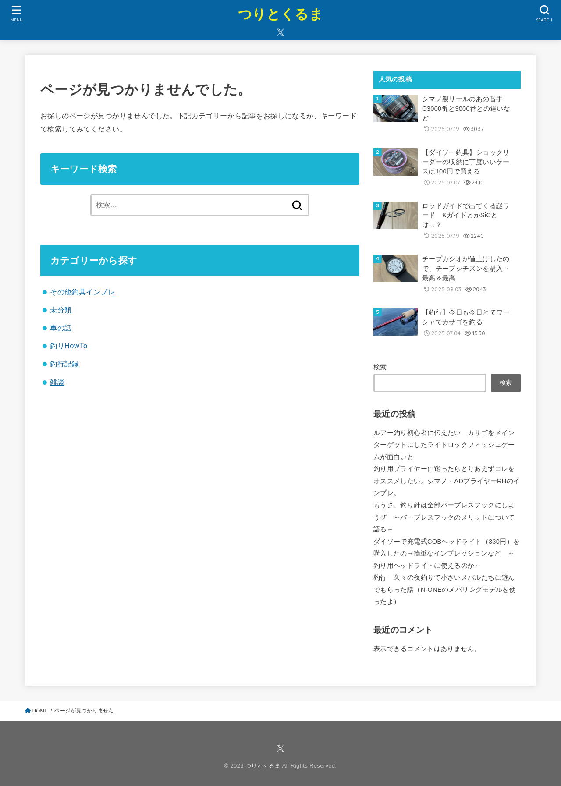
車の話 (60, 328)
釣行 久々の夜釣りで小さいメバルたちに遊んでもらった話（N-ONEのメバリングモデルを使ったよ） (444, 589)
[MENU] (16, 13)
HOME (40, 710)
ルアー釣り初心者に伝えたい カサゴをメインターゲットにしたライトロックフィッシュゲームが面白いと (444, 444)
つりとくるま (280, 14)
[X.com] (280, 32)
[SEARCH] (544, 13)
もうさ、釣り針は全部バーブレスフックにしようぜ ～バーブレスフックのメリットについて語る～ (444, 517)
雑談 (57, 382)
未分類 (60, 310)
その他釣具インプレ (82, 292)
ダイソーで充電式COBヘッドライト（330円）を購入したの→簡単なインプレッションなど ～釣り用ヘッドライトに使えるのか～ (446, 553)
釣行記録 (64, 364)
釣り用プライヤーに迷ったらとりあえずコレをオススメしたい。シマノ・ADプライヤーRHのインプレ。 (446, 480)
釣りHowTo (68, 346)
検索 (380, 367)
